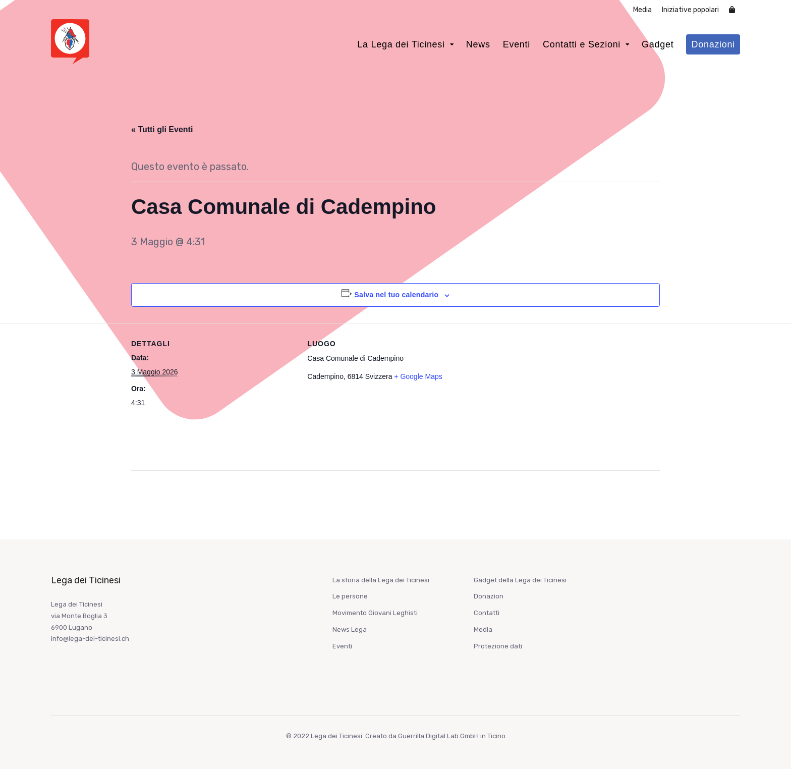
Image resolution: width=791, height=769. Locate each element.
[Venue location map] (566, 393)
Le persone (350, 596)
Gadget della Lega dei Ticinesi (520, 580)
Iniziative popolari (690, 10)
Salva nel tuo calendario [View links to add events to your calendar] (396, 295)
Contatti (486, 613)
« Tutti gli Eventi (162, 129)
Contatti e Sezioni (581, 44)
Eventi (516, 44)
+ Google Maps (418, 376)
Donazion (488, 596)
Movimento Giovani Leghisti (375, 613)
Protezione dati (498, 646)
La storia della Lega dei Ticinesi (380, 580)
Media (642, 10)
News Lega (349, 629)
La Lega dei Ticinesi (401, 44)
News (478, 44)
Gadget (657, 44)
